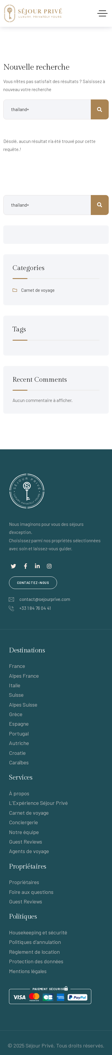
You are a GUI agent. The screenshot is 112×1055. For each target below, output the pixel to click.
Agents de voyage (29, 851)
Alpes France (24, 675)
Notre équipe (24, 832)
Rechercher (100, 205)
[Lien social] (13, 566)
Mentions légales (28, 971)
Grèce (15, 714)
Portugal (19, 733)
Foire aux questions (31, 892)
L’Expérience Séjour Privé (38, 803)
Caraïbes (19, 762)
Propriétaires (24, 882)
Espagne (19, 723)
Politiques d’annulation (35, 942)
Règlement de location (34, 951)
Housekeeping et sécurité (38, 932)
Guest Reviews (25, 841)
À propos (19, 793)
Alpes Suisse (23, 704)
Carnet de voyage (38, 290)
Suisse (16, 694)
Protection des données (36, 961)
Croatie (17, 752)
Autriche (19, 743)
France (17, 666)
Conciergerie (23, 822)
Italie (14, 685)
